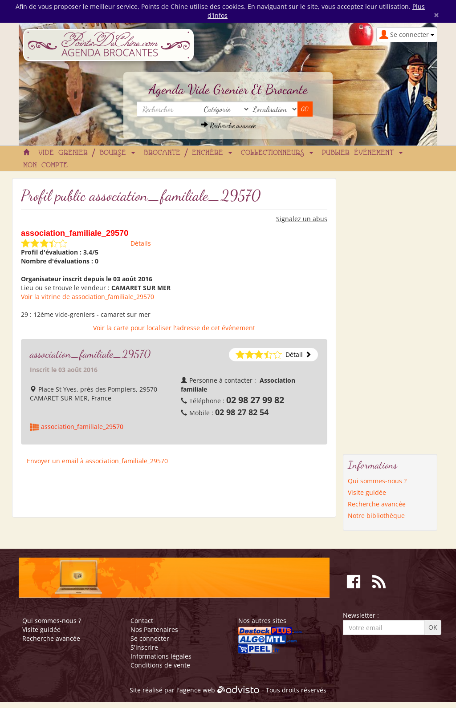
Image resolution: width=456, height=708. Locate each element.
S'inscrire (144, 647)
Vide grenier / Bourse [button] (86, 153)
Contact (141, 620)
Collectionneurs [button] (277, 153)
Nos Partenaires (154, 629)
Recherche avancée (228, 125)
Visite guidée (367, 492)
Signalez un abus (301, 218)
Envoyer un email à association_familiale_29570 (97, 461)
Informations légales (160, 656)
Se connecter (149, 638)
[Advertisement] (378, 311)
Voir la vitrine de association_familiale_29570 (87, 296)
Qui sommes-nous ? (377, 481)
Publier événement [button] (362, 153)
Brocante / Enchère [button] (188, 153)
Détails (140, 243)
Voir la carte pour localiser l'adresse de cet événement (174, 328)
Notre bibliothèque (376, 515)
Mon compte (45, 165)
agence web (197, 690)
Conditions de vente (160, 665)
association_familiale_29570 (82, 426)
